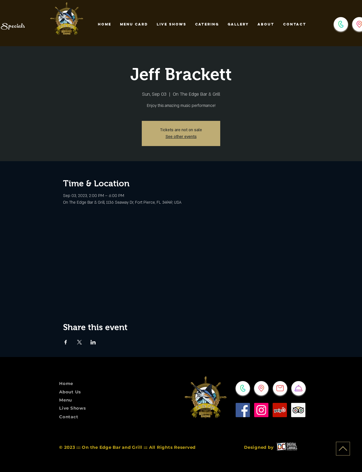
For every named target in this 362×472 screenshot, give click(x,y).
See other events (181, 136)
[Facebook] (243, 410)
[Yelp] (280, 410)
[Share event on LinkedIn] (93, 342)
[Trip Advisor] (298, 410)
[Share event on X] (79, 342)
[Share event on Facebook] (65, 342)
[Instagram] (261, 410)
